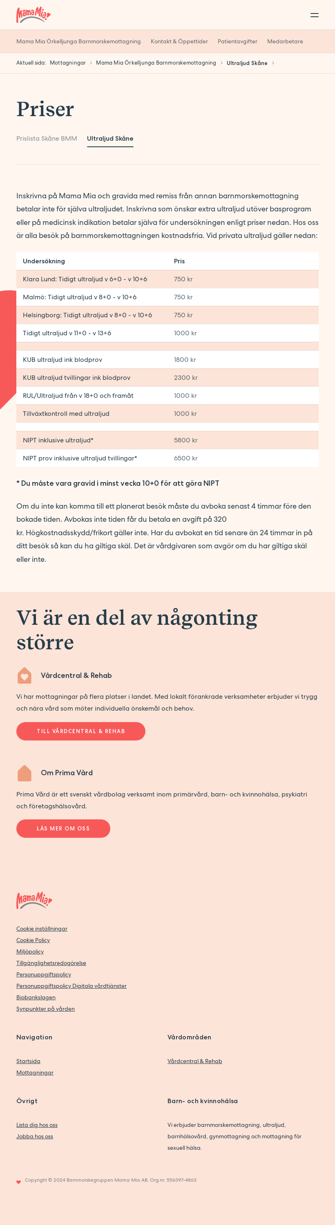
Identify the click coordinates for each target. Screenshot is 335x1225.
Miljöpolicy (30, 951)
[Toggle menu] (312, 14)
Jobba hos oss (34, 1136)
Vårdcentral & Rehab (195, 1061)
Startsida (28, 1061)
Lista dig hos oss (37, 1125)
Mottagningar (35, 1072)
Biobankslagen (36, 997)
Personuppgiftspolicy (43, 974)
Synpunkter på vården (45, 1008)
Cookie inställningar (41, 928)
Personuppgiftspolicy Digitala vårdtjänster (71, 985)
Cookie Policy (33, 940)
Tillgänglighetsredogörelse (51, 963)
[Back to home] (33, 15)
